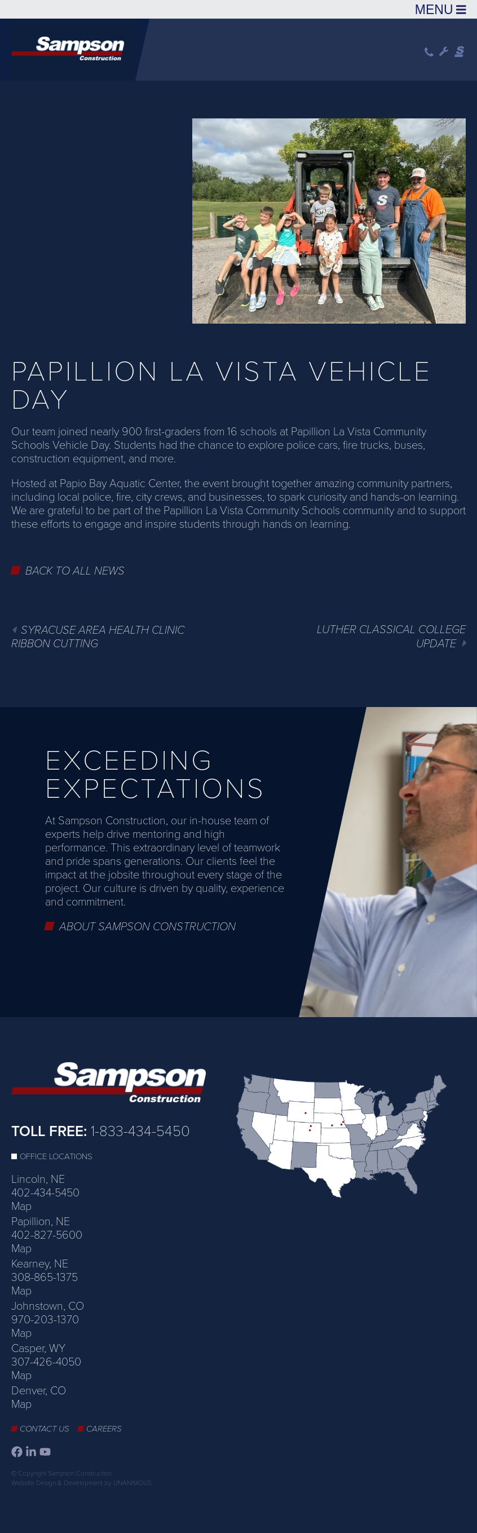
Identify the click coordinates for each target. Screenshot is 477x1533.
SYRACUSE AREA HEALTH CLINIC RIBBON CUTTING (97, 637)
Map (21, 1206)
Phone (429, 52)
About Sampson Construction (147, 927)
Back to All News (75, 571)
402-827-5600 (46, 1235)
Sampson (460, 52)
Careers (104, 1429)
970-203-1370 (45, 1320)
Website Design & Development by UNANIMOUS (81, 1483)
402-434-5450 (45, 1193)
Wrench (444, 52)
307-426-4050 (46, 1362)
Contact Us (44, 1429)
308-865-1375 (44, 1277)
